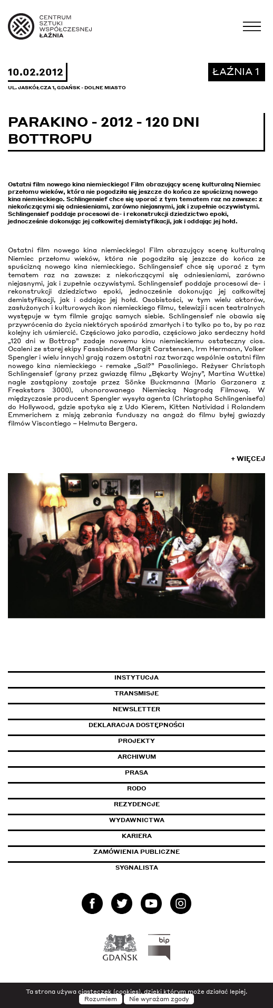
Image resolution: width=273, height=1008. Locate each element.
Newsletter (136, 709)
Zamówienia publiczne (160, 851)
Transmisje (181, 693)
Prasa (136, 772)
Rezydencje (137, 804)
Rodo (136, 788)
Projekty (136, 741)
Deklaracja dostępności (136, 725)
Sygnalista (136, 867)
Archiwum (137, 756)
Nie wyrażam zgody (159, 999)
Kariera (137, 836)
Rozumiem (100, 999)
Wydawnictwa (136, 820)
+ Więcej (248, 459)
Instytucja (136, 677)
